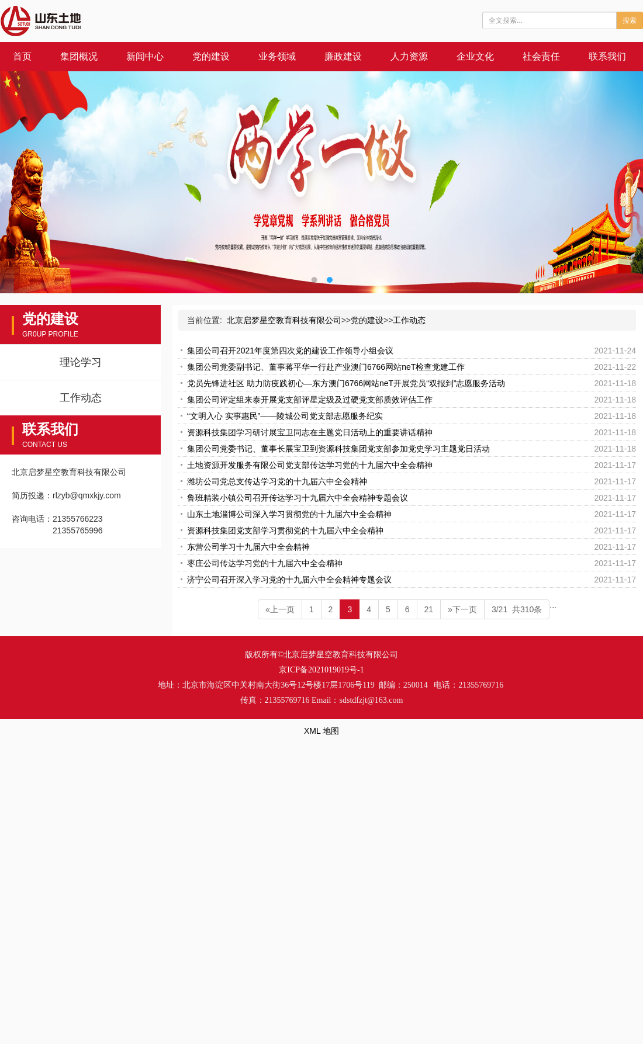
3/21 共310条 (517, 609)
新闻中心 (145, 56)
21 (429, 609)
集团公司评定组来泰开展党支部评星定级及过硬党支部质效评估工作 (310, 399)
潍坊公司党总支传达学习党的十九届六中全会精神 (277, 481)
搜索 (630, 20)
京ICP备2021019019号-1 (321, 669)
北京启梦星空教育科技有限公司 (284, 320)
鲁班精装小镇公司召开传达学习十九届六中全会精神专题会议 (297, 497)
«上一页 (280, 609)
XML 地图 (321, 731)
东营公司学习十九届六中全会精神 (248, 547)
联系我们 (607, 56)
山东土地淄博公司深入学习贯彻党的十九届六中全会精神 (289, 514)
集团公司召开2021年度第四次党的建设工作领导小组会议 (290, 350)
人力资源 (409, 56)
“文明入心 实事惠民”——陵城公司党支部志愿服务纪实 (285, 416)
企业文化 (475, 56)
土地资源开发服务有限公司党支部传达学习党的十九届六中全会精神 (310, 465)
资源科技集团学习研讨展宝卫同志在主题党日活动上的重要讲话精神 (310, 432)
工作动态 (81, 398)
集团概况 (79, 56)
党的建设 (211, 56)
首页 (22, 56)
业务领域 (277, 56)
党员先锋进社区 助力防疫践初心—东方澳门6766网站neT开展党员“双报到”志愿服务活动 (346, 383)
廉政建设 (343, 56)
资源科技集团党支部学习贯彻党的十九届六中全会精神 (285, 530)
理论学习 (81, 362)
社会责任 (541, 56)
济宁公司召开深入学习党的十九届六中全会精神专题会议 (289, 579)
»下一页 (462, 609)
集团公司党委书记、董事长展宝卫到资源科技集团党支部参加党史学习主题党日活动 (338, 448)
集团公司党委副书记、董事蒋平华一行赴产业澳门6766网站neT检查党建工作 (326, 367)
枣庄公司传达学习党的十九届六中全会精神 (265, 563)
